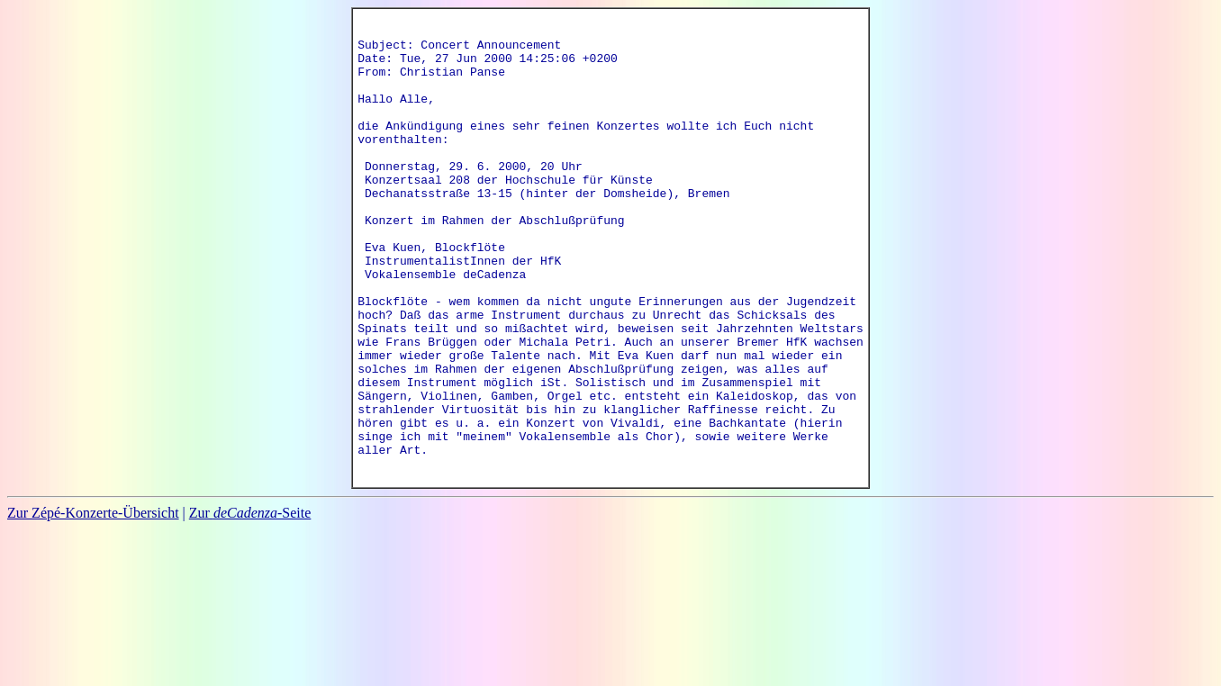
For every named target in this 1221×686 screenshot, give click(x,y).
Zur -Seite (250, 601)
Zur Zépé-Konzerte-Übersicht (93, 601)
